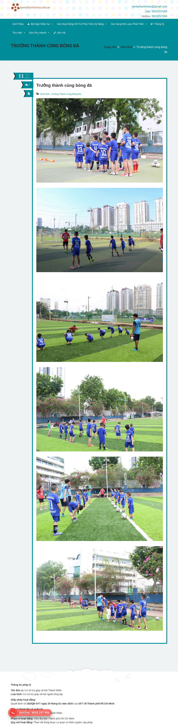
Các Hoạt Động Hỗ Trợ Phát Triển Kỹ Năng (82, 24)
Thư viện (19, 32)
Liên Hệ (61, 32)
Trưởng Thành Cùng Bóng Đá (66, 94)
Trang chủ (109, 47)
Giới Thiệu (18, 24)
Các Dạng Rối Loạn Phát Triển (129, 24)
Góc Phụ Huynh (39, 32)
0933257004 (159, 16)
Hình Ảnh (126, 47)
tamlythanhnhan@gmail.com (149, 6)
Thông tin (159, 24)
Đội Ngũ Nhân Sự (42, 24)
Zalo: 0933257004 (156, 11)
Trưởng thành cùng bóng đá (64, 85)
